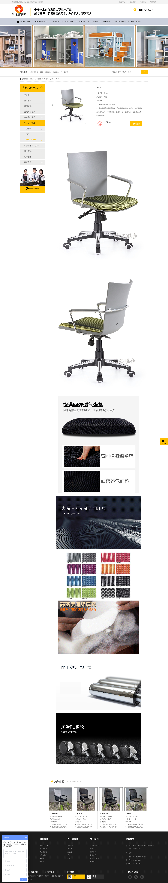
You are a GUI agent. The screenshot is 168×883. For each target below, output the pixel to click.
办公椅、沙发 (48, 79)
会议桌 (69, 849)
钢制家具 (28, 106)
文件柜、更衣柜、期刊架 (44, 847)
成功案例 (93, 852)
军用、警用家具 (45, 72)
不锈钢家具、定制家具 (32, 146)
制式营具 (28, 151)
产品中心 (93, 849)
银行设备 (28, 157)
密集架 (27, 95)
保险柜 (42, 861)
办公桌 (69, 852)
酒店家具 (56, 72)
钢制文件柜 (69, 21)
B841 (57, 79)
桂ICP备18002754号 (57, 876)
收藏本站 (122, 2)
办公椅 (28, 129)
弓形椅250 (79, 814)
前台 (68, 858)
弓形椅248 (129, 814)
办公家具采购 (33, 72)
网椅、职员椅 (31, 140)
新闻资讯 (106, 21)
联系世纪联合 (136, 21)
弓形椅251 (54, 814)
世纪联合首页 (25, 21)
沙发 (27, 134)
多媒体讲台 (43, 852)
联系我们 (153, 2)
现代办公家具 (29, 112)
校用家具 (56, 21)
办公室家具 (64, 72)
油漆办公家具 (29, 117)
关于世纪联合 (120, 21)
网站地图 (143, 2)
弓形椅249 (104, 814)
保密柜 (42, 858)
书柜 (68, 855)
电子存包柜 (43, 855)
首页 (31, 79)
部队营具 (82, 21)
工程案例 (94, 21)
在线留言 (133, 2)
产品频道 (38, 79)
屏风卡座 (70, 845)
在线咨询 (136, 124)
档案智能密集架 (41, 21)
